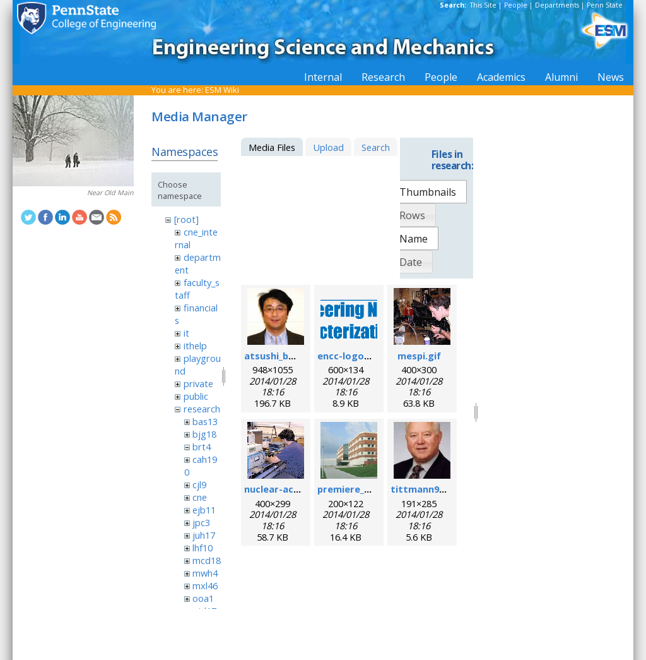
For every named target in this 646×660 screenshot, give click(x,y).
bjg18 (204, 434)
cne (199, 497)
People (515, 5)
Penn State (605, 5)
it (186, 333)
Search (375, 147)
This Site (483, 5)
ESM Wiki (222, 89)
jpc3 (201, 522)
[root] (186, 219)
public (196, 396)
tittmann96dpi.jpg (433, 489)
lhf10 (202, 547)
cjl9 (199, 484)
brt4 (201, 446)
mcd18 (206, 560)
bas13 (205, 421)
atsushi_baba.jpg (283, 355)
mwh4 (205, 573)
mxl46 (205, 585)
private (198, 383)
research (202, 408)
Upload (328, 147)
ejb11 (204, 509)
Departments (557, 5)
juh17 (203, 535)
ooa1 (203, 598)
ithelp (195, 345)
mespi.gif (419, 355)
